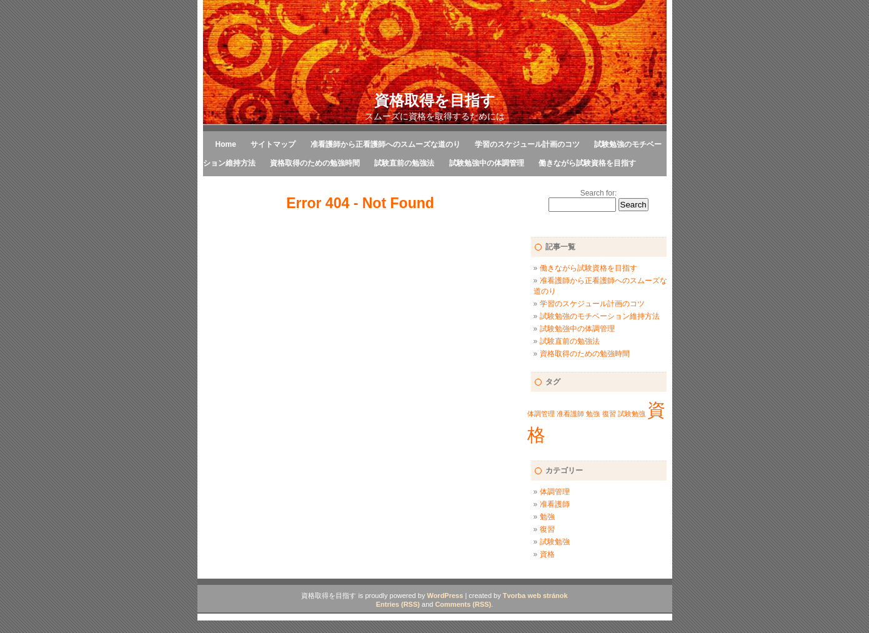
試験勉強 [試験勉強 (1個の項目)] (631, 413)
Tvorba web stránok (535, 595)
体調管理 (555, 491)
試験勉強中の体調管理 (486, 163)
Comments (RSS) (463, 604)
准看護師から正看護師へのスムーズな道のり (385, 144)
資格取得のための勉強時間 (315, 163)
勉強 (547, 516)
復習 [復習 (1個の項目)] (609, 413)
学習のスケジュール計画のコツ (527, 144)
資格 (547, 554)
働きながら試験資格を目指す (587, 163)
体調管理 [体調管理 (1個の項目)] (541, 413)
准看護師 (555, 504)
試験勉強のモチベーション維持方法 (600, 316)
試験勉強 (555, 541)
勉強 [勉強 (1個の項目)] (593, 413)
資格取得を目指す (434, 100)
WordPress (445, 595)
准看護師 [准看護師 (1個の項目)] (570, 413)
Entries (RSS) (398, 604)
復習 (547, 529)
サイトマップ (273, 144)
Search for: (598, 193)
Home (226, 144)
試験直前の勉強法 (404, 163)
